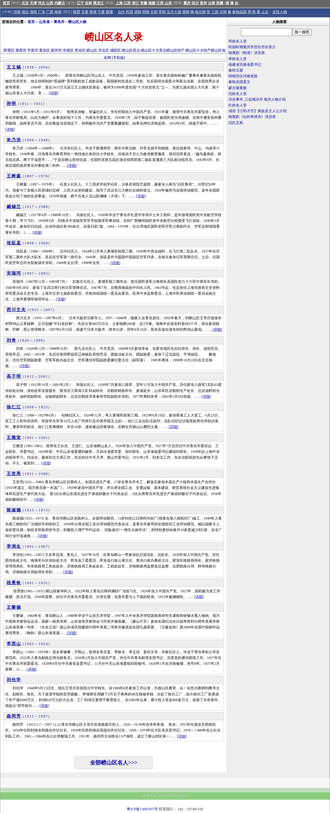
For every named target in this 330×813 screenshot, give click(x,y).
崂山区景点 (131, 50)
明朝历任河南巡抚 (243, 76)
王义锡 (14, 67)
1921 (29, 474)
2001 (43, 376)
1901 (29, 438)
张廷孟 (14, 243)
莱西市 (20, 50)
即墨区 (9, 50)
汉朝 (223, 12)
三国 (214, 12)
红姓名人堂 (237, 105)
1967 (43, 546)
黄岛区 (44, 50)
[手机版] (118, 57)
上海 (119, 3)
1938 (29, 67)
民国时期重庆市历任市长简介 (252, 47)
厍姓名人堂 (237, 41)
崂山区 (91, 50)
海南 (58, 12)
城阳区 (115, 50)
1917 (29, 207)
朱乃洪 (14, 140)
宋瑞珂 (14, 273)
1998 (38, 340)
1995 (43, 273)
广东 (41, 12)
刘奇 (11, 340)
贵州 (203, 3)
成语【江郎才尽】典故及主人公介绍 (257, 111)
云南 (211, 3)
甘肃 (84, 12)
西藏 (219, 3)
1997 (48, 310)
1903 (29, 644)
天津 (33, 3)
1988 (43, 207)
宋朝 (162, 12)
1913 (29, 716)
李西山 (14, 643)
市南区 (68, 50)
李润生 (14, 546)
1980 (43, 474)
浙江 (135, 3)
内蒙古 (59, 3)
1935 (34, 310)
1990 (43, 243)
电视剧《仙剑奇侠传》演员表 (252, 117)
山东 (168, 3)
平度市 (32, 50)
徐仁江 (14, 407)
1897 (29, 176)
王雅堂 (14, 437)
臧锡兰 (14, 206)
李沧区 (80, 50)
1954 (43, 644)
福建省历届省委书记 (244, 64)
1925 (43, 407)
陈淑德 (14, 510)
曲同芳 (14, 716)
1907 (29, 273)
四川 (195, 3)
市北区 (103, 50)
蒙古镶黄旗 (237, 88)
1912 (29, 376)
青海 (93, 12)
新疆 (109, 12)
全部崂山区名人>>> (114, 763)
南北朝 (200, 12)
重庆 (187, 3)
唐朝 (185, 12)
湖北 (25, 12)
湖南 (33, 12)
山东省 (44, 22)
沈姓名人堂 (237, 94)
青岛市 (59, 22)
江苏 (127, 3)
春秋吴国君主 (239, 82)
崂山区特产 (175, 50)
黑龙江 (98, 3)
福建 (151, 3)
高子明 (14, 376)
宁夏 (101, 12)
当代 (121, 12)
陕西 (76, 12)
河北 (41, 3)
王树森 (14, 176)
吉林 (88, 3)
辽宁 (80, 3)
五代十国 (174, 12)
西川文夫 (16, 309)
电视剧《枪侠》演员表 (246, 53)
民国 (129, 12)
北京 (25, 3)
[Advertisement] (278, 179)
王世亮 (14, 473)
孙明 (11, 103)
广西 (49, 12)
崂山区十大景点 (153, 50)
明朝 (145, 12)
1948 (43, 140)
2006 (43, 67)
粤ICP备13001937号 (142, 809)
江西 (160, 3)
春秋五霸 (235, 70)
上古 (264, 12)
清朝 (137, 12)
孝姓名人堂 (237, 59)
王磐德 (14, 607)
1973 (43, 510)
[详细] (53, 93)
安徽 (143, 3)
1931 (38, 104)
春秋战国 (239, 12)
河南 (17, 12)
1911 (24, 104)
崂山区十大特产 (198, 50)
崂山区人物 (77, 22)
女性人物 (279, 12)
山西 (49, 3)
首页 (6, 3)
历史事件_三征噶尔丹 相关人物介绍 (257, 99)
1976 (43, 176)
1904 (29, 140)
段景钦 (14, 582)
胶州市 (56, 50)
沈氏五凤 (235, 123)
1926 (24, 340)
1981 (43, 438)
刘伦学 (14, 680)
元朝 (154, 12)
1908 (29, 243)
